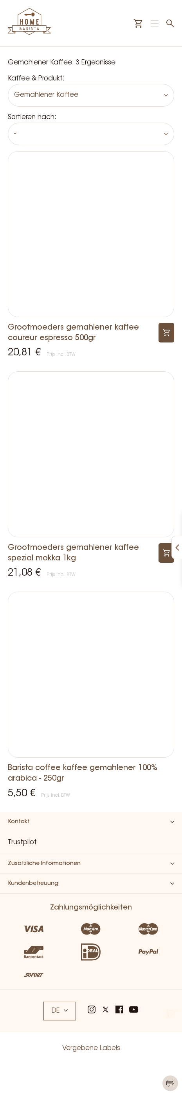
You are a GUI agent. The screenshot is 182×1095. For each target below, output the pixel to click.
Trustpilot (22, 842)
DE (60, 1011)
